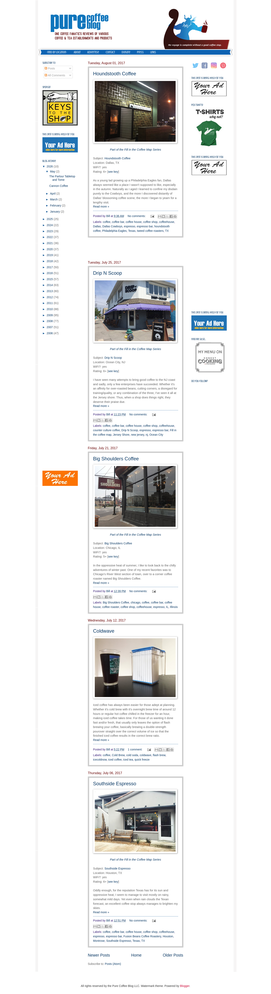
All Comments (55, 75)
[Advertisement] (135, 249)
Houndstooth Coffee (114, 73)
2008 (50, 321)
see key (113, 171)
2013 (50, 291)
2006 (50, 333)
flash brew (159, 755)
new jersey (137, 434)
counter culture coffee (106, 430)
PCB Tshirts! (197, 104)
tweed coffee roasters (150, 230)
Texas (131, 230)
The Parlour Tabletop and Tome (62, 178)
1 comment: (135, 749)
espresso (129, 226)
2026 (50, 166)
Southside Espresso (114, 783)
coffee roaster (110, 607)
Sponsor (46, 87)
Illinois (174, 607)
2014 (50, 285)
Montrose (99, 940)
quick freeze (142, 759)
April (53, 193)
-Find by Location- (56, 52)
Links (153, 52)
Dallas (97, 226)
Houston (168, 936)
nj (147, 434)
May (53, 171)
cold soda (132, 755)
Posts (50, 68)
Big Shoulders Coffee (116, 458)
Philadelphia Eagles (114, 230)
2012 (50, 297)
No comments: (137, 216)
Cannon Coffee (58, 185)
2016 (50, 273)
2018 (50, 261)
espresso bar (145, 226)
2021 (50, 243)
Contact (110, 52)
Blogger (185, 986)
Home (136, 955)
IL (167, 607)
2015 (50, 279)
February (56, 205)
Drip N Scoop (107, 273)
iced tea (128, 759)
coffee (106, 221)
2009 (50, 315)
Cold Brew (118, 755)
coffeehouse (166, 221)
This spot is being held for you (58, 134)
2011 (50, 303)
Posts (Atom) (113, 963)
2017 (50, 267)
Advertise (93, 52)
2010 (50, 309)
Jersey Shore (121, 434)
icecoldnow (100, 759)
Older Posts (173, 955)
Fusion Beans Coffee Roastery (142, 936)
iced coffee (115, 759)
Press (140, 52)
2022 (50, 237)
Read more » (101, 206)
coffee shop (150, 221)
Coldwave (103, 631)
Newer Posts (99, 955)
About (77, 52)
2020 (50, 249)
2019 (50, 255)
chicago (135, 602)
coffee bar (118, 221)
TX (167, 230)
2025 (50, 219)
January (55, 211)
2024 (50, 225)
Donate (126, 52)
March (54, 199)
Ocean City (156, 434)
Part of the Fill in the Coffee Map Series (135, 149)
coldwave (145, 755)
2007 (50, 327)
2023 (50, 231)
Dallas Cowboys (112, 226)
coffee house (134, 221)
